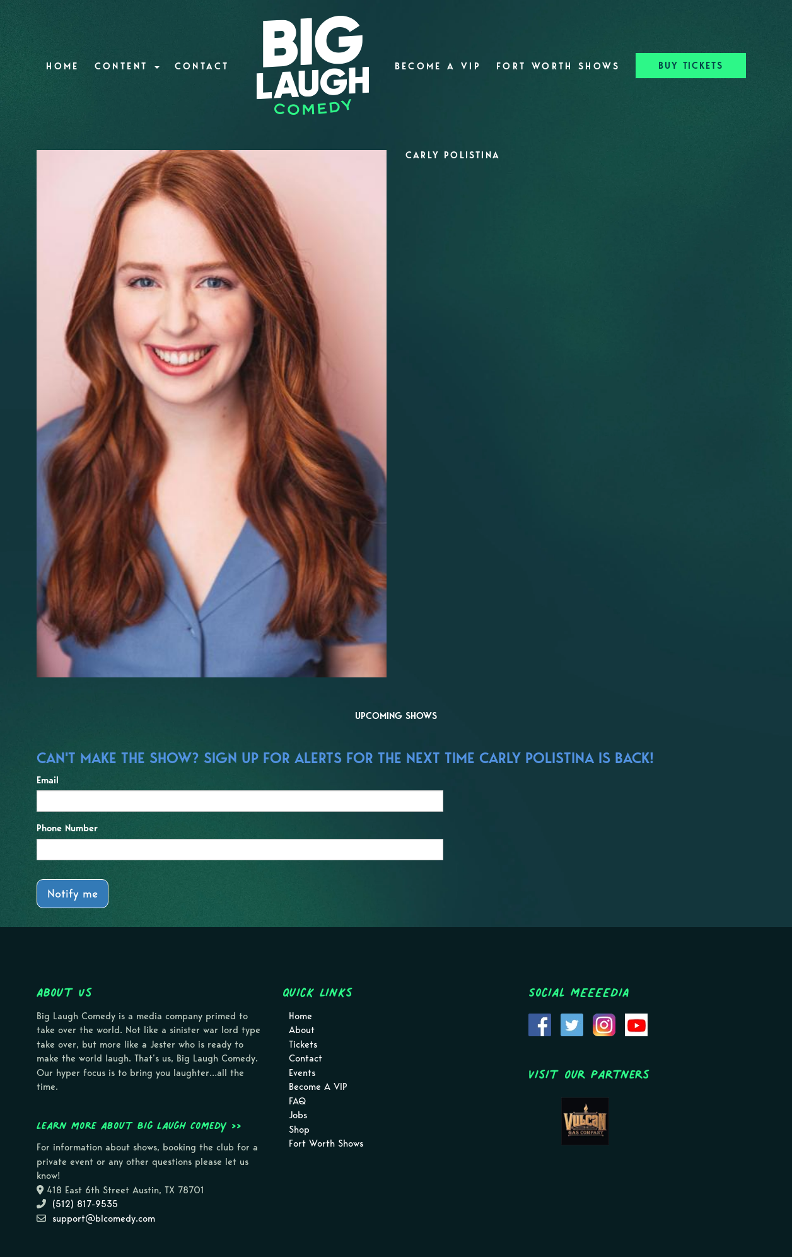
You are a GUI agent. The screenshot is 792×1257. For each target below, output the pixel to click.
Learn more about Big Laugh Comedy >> (139, 1125)
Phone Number (67, 828)
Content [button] (127, 66)
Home (62, 66)
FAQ (297, 1101)
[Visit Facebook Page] (539, 1023)
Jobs (298, 1115)
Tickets (303, 1044)
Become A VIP (438, 66)
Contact (202, 66)
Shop (299, 1129)
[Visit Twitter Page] (572, 1023)
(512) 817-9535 (85, 1204)
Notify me (72, 893)
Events (302, 1073)
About (302, 1030)
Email (48, 780)
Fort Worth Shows (558, 66)
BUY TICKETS (690, 65)
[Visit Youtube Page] (636, 1023)
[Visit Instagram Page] (604, 1023)
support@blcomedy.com (103, 1218)
